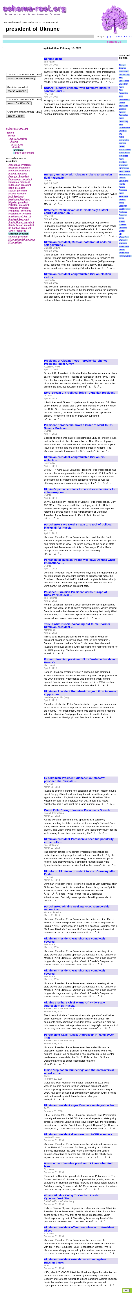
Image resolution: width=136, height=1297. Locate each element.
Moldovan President (19, 199)
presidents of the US (19, 216)
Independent (124, 140)
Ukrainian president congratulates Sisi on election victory (77, 276)
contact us (114, 41)
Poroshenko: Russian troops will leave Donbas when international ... (79, 561)
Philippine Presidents (19, 210)
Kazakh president (17, 190)
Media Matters (125, 150)
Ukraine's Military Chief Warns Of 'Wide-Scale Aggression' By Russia (74, 1004)
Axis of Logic (124, 75)
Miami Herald (124, 153)
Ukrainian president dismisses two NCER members (78, 1134)
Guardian (122, 131)
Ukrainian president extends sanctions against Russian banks (75, 1261)
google (110, 36)
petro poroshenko (24, 153)
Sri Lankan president (19, 228)
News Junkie (124, 171)
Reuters (122, 200)
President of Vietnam (19, 213)
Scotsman (123, 206)
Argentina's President (19, 165)
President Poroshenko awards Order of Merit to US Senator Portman (78, 427)
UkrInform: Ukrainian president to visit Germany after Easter (79, 873)
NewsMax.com (125, 175)
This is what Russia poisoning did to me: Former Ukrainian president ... (77, 626)
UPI (120, 234)
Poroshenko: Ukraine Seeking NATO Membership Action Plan (77, 908)
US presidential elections (21, 239)
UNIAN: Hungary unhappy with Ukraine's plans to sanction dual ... (77, 89)
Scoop (121, 203)
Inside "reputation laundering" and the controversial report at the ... (79, 1072)
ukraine (14, 141)
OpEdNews (123, 181)
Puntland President (18, 219)
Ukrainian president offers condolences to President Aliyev (79, 1229)
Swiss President (17, 231)
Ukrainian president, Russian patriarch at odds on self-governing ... (77, 244)
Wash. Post (123, 237)
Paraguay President (18, 208)
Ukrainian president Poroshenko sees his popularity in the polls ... (79, 841)
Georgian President (18, 176)
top (126, 1290)
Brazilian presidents (19, 167)
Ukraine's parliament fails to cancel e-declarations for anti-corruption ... (80, 491)
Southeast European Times (123, 215)
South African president (21, 222)
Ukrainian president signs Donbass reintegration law (79, 1105)
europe (11, 135)
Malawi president (17, 193)
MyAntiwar (123, 165)
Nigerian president (18, 202)
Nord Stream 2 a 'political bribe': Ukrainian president (79, 392)
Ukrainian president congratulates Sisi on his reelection (74, 459)
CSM (121, 90)
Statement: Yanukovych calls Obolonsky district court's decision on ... (76, 212)
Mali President (16, 196)
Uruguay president (18, 236)
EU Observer (124, 128)
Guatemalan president (20, 179)
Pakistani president (18, 205)
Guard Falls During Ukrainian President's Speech (77, 810)
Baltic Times (124, 81)
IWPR (121, 137)
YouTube (128, 36)
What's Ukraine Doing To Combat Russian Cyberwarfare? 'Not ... (72, 1197)
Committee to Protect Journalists (124, 103)
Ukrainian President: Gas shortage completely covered (75, 940)
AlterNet (122, 65)
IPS (120, 134)
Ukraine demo (53, 58)
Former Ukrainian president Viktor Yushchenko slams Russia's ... (79, 661)
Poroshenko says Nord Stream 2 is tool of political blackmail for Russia (78, 526)
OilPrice (122, 178)
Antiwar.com (124, 71)
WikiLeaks (123, 240)
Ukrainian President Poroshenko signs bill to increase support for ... (80, 693)
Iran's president (16, 188)
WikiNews (123, 243)
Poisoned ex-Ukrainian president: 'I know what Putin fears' (79, 1165)
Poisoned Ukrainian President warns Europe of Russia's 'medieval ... (75, 594)
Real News (123, 197)
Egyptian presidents (19, 170)
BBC (121, 78)
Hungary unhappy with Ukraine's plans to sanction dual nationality (78, 176)
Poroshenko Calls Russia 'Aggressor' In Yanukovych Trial (79, 1036)
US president (15, 242)
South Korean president (21, 225)
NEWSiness (124, 168)
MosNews (123, 162)
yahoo (119, 36)
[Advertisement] (75, 142)
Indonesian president (19, 185)
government (17, 144)
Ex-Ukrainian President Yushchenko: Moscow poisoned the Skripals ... (74, 780)
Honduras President (19, 182)
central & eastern (18, 138)
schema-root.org (17, 128)
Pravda (122, 184)
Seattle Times (124, 209)
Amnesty (122, 68)
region (10, 133)
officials (16, 147)
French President (17, 173)
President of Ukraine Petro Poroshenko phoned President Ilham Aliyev (76, 362)
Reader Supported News (123, 190)
